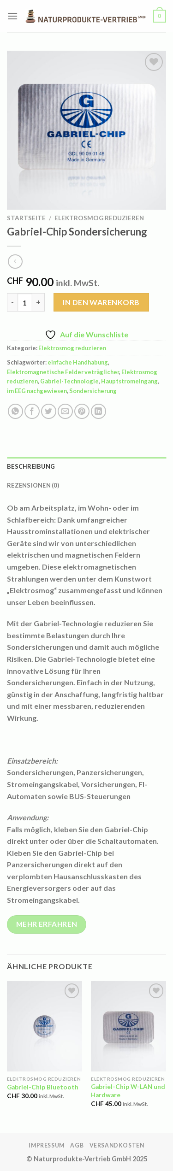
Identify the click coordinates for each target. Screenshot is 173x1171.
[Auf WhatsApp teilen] (15, 411)
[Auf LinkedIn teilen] (98, 411)
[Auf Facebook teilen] (32, 411)
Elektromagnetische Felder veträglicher (63, 372)
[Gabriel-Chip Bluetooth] (44, 1026)
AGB (77, 1145)
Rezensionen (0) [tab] (33, 485)
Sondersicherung (93, 390)
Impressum (47, 1145)
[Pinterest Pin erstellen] (81, 411)
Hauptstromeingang (129, 381)
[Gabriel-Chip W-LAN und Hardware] (128, 1026)
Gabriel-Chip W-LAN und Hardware (128, 1091)
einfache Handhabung (78, 362)
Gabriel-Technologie (69, 381)
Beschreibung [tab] (31, 466)
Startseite (26, 218)
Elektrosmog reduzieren (99, 218)
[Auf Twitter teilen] (48, 411)
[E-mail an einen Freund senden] (65, 411)
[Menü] (12, 16)
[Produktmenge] (25, 302)
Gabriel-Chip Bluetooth (42, 1087)
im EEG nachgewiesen (37, 390)
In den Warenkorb (101, 302)
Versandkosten (116, 1145)
